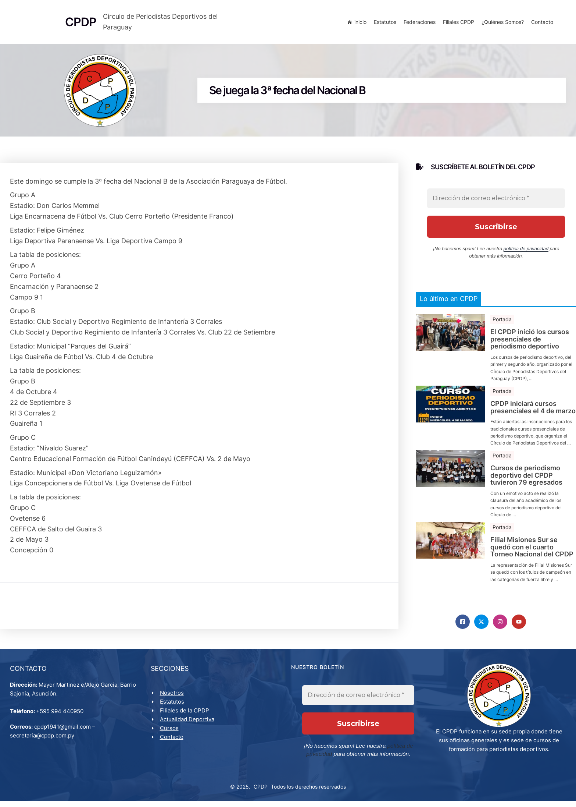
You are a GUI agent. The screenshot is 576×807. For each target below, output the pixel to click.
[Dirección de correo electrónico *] (496, 202)
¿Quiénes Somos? (501, 23)
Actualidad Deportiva (188, 724)
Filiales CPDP (457, 23)
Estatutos (384, 23)
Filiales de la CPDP (185, 715)
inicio (359, 23)
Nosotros (173, 698)
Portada (502, 323)
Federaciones (418, 23)
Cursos (170, 733)
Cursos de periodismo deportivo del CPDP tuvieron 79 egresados (526, 479)
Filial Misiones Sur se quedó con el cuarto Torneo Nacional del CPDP (531, 551)
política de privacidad (526, 252)
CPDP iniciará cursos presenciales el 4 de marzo (533, 411)
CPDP (261, 792)
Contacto (541, 23)
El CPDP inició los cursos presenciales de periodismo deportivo (529, 343)
